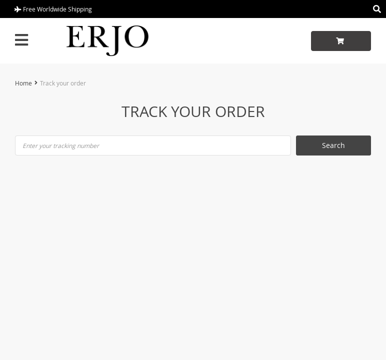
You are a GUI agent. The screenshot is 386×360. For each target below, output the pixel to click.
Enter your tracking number (60, 146)
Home (23, 83)
